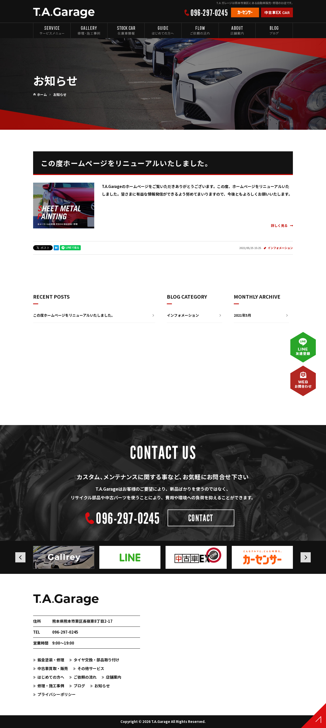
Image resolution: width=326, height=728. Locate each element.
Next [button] (306, 557)
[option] (65, 557)
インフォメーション (280, 248)
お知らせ (102, 685)
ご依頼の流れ (85, 677)
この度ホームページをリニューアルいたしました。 (126, 163)
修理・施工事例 (50, 685)
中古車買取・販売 (52, 668)
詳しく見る (282, 225)
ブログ (79, 685)
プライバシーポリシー (56, 694)
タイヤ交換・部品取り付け (96, 659)
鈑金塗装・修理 (50, 659)
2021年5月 (242, 315)
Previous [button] (20, 557)
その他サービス (90, 668)
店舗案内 (113, 677)
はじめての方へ (50, 677)
